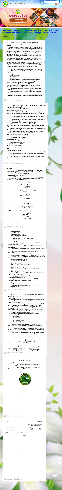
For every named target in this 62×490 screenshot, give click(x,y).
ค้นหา (58, 2)
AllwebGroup (32, 483)
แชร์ (3, 39)
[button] (4, 17)
